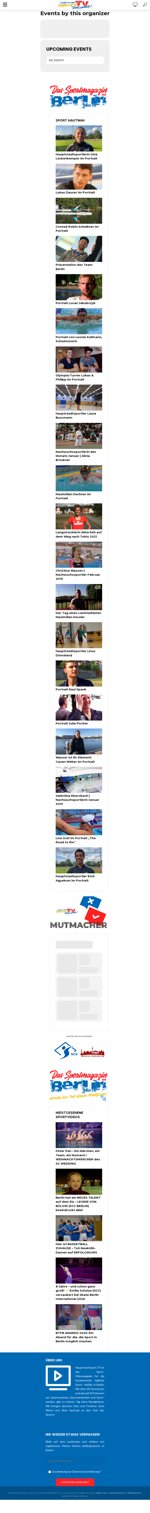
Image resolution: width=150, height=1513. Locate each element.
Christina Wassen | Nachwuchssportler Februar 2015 (76, 561)
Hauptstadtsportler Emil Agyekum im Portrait (74, 860)
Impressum (133, 1470)
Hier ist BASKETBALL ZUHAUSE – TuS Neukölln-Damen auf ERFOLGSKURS (79, 1227)
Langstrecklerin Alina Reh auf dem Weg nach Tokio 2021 (78, 521)
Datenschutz (117, 1470)
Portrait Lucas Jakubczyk (74, 297)
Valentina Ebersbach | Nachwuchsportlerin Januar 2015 (76, 783)
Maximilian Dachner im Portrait (78, 485)
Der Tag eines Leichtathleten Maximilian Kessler (78, 600)
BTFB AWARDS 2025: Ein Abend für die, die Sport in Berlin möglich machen (75, 1314)
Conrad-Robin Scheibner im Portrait (76, 228)
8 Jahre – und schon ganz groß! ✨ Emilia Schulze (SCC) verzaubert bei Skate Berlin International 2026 (79, 1271)
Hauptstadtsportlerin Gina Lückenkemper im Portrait (75, 156)
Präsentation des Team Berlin (78, 263)
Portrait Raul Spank (70, 674)
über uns (101, 1470)
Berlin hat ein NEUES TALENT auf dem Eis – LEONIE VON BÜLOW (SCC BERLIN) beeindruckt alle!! (77, 1184)
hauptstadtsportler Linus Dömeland (74, 638)
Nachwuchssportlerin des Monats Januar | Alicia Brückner (75, 448)
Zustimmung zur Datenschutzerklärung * (75, 1448)
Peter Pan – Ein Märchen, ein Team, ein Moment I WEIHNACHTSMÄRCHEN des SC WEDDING (79, 1138)
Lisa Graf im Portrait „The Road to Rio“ (79, 823)
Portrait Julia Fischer (71, 708)
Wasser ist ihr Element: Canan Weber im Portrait (78, 743)
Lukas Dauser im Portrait (74, 192)
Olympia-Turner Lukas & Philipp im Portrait (74, 370)
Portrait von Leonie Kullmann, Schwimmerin (78, 333)
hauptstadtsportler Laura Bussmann (75, 408)
